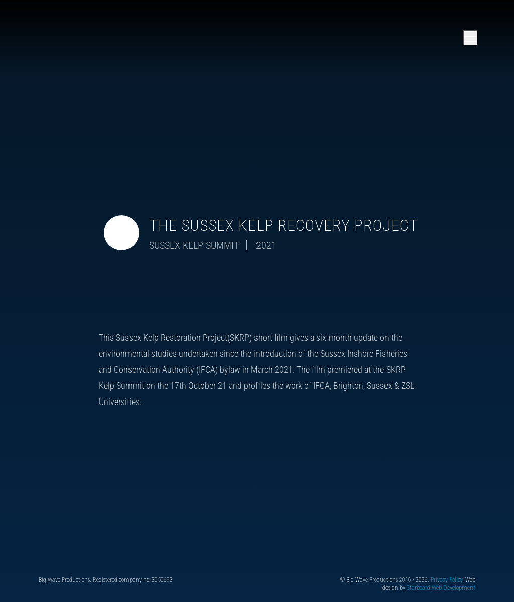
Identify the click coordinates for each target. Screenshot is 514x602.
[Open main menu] (470, 37)
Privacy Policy (446, 579)
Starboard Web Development (441, 587)
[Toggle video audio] (121, 232)
